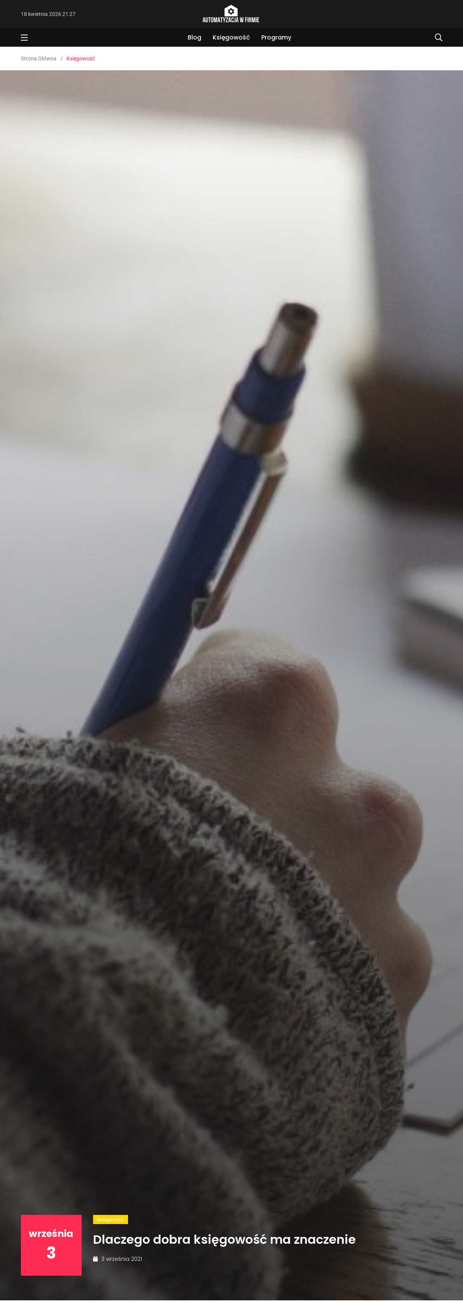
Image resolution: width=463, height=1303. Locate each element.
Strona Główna (39, 58)
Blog (194, 37)
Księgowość (231, 37)
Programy (276, 37)
